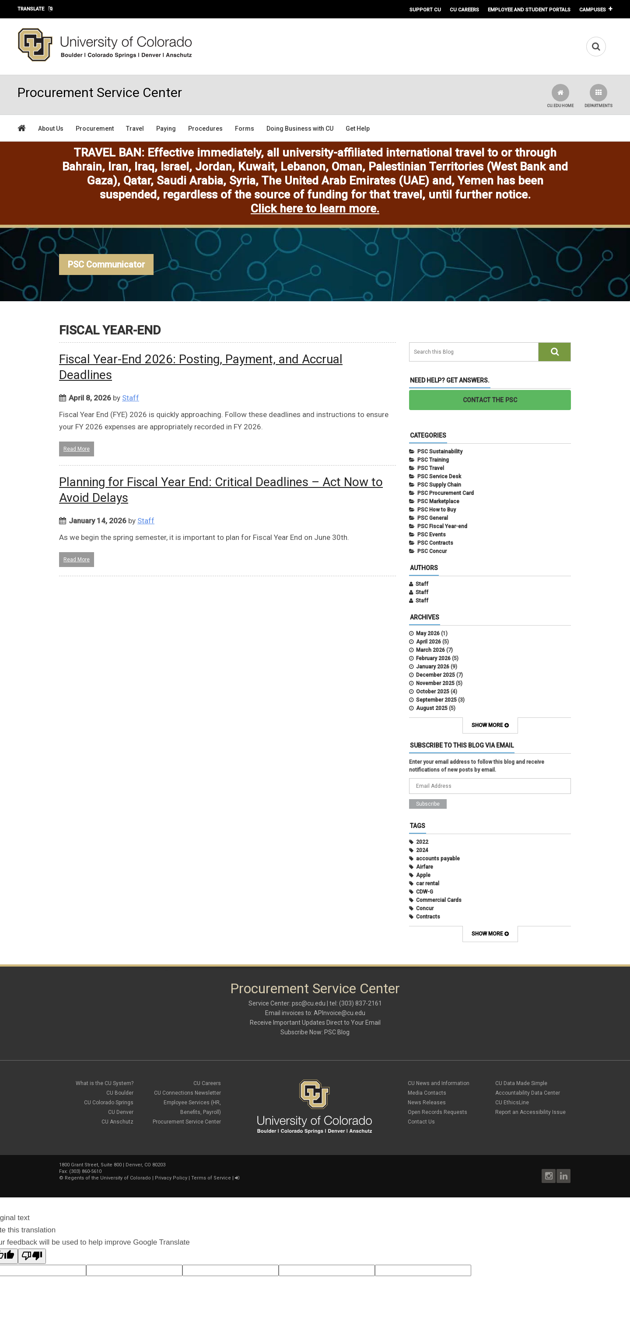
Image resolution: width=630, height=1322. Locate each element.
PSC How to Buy (436, 510)
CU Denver (120, 1112)
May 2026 (428, 633)
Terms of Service (211, 1178)
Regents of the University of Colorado (108, 1178)
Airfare (424, 867)
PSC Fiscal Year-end (442, 526)
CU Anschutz (117, 1122)
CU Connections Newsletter (187, 1093)
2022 (422, 842)
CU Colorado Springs (108, 1102)
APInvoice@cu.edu (339, 1012)
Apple (423, 875)
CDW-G (424, 892)
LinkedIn (563, 1176)
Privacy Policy (171, 1178)
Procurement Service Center (187, 1122)
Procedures (205, 128)
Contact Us (421, 1122)
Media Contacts (427, 1093)
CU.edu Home (560, 96)
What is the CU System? (104, 1083)
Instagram (549, 1176)
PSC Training (433, 460)
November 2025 (435, 683)
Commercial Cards (439, 900)
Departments (598, 96)
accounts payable (438, 859)
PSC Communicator (106, 264)
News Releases (427, 1102)
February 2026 (433, 658)
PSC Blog (337, 1032)
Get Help (358, 128)
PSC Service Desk (439, 476)
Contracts (428, 917)
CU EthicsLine (512, 1102)
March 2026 (430, 650)
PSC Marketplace (438, 501)
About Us (50, 128)
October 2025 (432, 692)
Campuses (592, 10)
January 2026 (432, 667)
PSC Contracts (435, 543)
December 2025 (435, 675)
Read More (76, 449)
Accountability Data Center (527, 1093)
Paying (166, 128)
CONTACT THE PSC (490, 400)
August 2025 (432, 708)
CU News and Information (438, 1083)
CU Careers (464, 10)
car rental (427, 883)
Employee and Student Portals (529, 10)
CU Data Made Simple (521, 1083)
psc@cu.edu (309, 1003)
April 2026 (428, 642)
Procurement (95, 128)
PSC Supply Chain (439, 485)
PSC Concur (432, 551)
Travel (135, 128)
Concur (425, 908)
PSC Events (431, 535)
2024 (422, 850)
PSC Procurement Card (445, 493)
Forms (244, 128)
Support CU (425, 10)
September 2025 (436, 700)
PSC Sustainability (439, 452)
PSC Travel (430, 468)
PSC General (432, 518)
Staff (130, 397)
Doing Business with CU (299, 128)
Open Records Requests (437, 1112)
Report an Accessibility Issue (530, 1112)
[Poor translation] (32, 1256)
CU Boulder (119, 1093)
